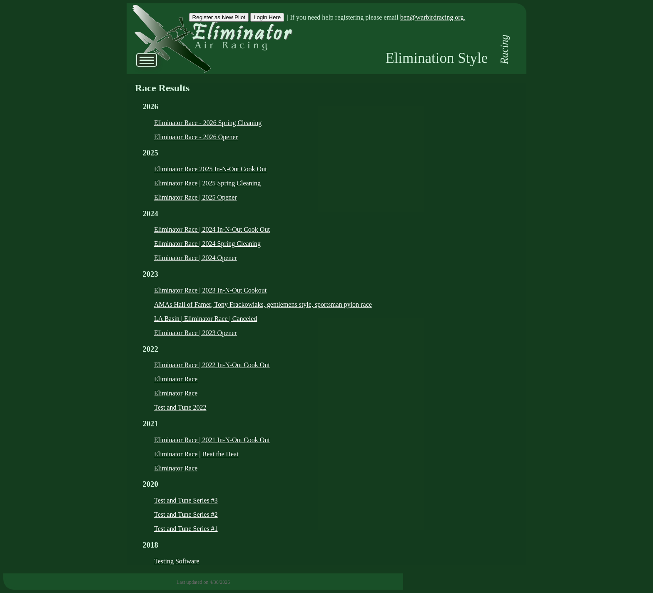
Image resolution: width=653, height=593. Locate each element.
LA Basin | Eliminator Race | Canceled (205, 318)
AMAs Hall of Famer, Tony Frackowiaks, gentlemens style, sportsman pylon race (263, 304)
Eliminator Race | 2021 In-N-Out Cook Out (212, 439)
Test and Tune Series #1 (186, 528)
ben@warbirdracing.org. (433, 17)
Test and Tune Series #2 (186, 514)
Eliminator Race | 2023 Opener (195, 332)
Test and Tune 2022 (180, 407)
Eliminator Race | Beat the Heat (196, 454)
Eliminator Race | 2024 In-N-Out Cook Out (212, 229)
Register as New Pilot (218, 17)
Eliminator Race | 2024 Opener (195, 257)
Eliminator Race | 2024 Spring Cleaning (207, 243)
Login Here (267, 17)
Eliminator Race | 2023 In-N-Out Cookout (210, 290)
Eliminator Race (175, 379)
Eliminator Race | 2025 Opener (195, 197)
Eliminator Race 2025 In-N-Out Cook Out (210, 169)
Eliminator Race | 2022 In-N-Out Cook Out (212, 364)
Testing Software (176, 561)
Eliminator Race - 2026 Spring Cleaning (208, 122)
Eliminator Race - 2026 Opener (196, 136)
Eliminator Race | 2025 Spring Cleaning (207, 183)
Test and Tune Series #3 (186, 500)
